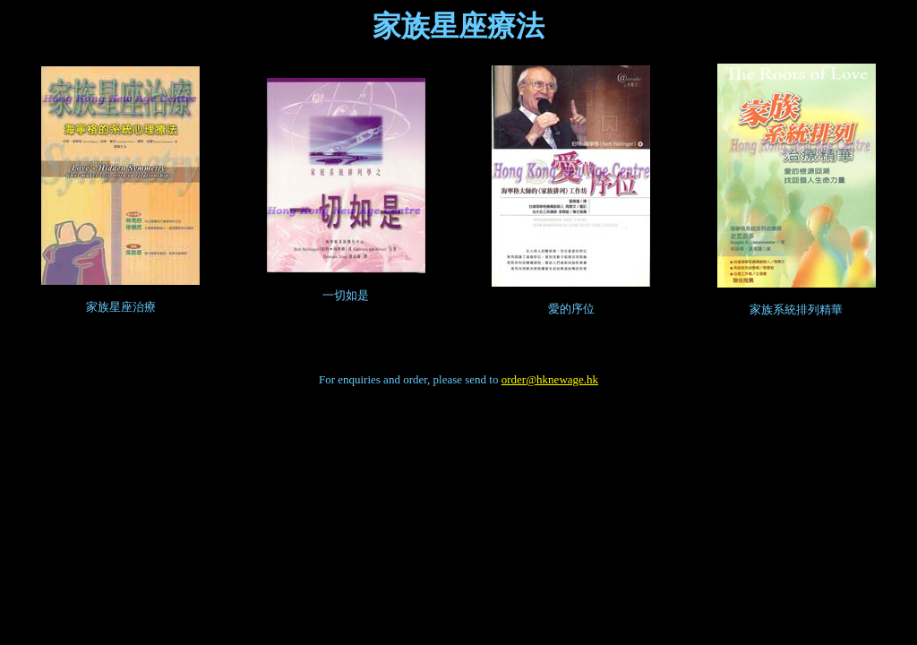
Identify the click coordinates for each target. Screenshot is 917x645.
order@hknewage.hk (549, 379)
